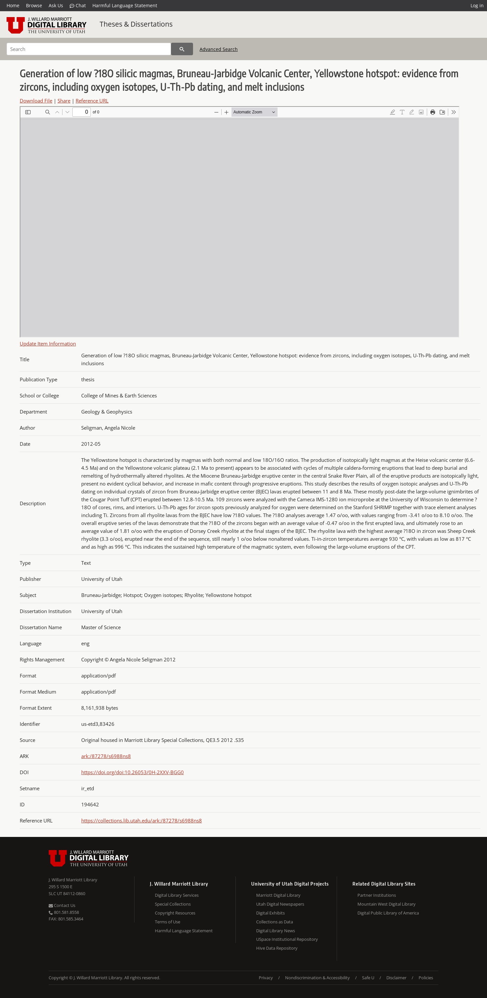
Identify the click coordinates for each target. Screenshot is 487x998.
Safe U (368, 978)
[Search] (89, 49)
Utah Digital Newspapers (280, 904)
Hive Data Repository (277, 948)
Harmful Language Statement (124, 5)
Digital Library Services (177, 895)
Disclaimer (396, 978)
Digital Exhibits (270, 913)
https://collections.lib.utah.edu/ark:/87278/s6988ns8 (141, 820)
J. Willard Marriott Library (73, 880)
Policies (426, 978)
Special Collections (173, 904)
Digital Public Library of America (388, 913)
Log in (477, 5)
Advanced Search (219, 49)
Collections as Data (274, 922)
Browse (34, 5)
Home (13, 5)
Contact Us (62, 905)
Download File (36, 100)
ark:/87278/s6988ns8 (106, 756)
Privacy (266, 978)
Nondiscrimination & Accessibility (317, 978)
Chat (78, 5)
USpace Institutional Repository (287, 939)
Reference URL (92, 100)
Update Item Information (48, 343)
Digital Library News (275, 931)
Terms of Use (167, 922)
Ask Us (56, 5)
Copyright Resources (175, 913)
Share (64, 100)
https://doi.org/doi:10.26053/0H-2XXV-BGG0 (132, 772)
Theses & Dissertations (136, 24)
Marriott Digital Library (278, 895)
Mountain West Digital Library (386, 904)
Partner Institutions (376, 895)
